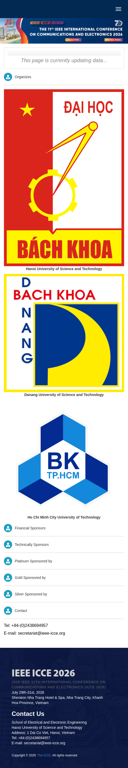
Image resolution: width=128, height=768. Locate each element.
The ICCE (44, 755)
